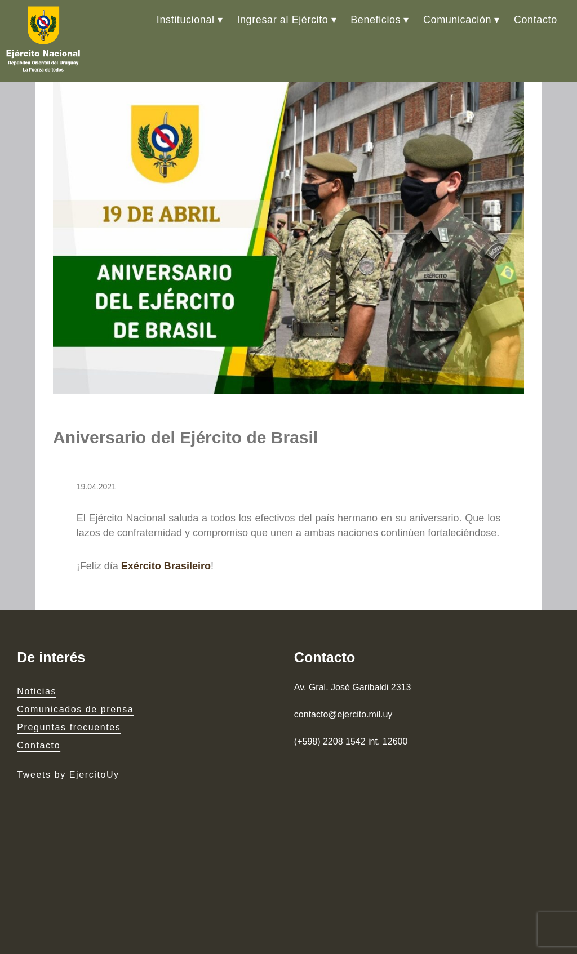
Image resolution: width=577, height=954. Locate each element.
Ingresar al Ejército (282, 19)
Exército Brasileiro (166, 566)
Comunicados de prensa (75, 709)
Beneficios (375, 19)
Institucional (186, 19)
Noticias (36, 691)
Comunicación (457, 19)
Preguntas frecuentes (69, 727)
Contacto (535, 19)
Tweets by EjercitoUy (68, 774)
